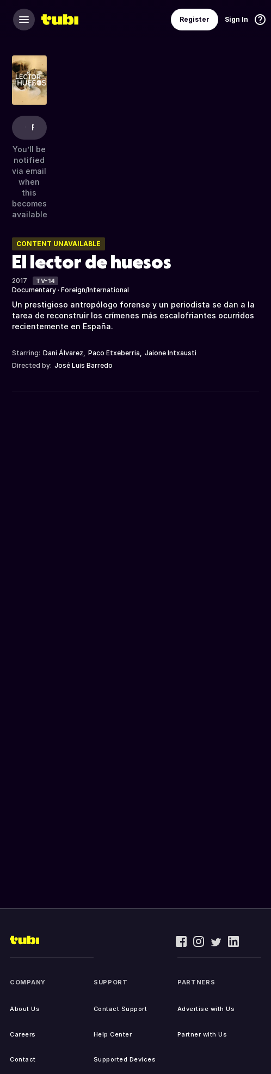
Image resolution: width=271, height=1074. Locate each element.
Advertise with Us (206, 1009)
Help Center (113, 1034)
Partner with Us (202, 1034)
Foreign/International (95, 290)
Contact (23, 1059)
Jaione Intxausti (170, 353)
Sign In (236, 19)
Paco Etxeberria (114, 353)
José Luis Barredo (83, 365)
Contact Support (120, 1009)
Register (195, 19)
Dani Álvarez (63, 353)
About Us (25, 1009)
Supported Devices (125, 1059)
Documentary (34, 290)
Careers (23, 1034)
